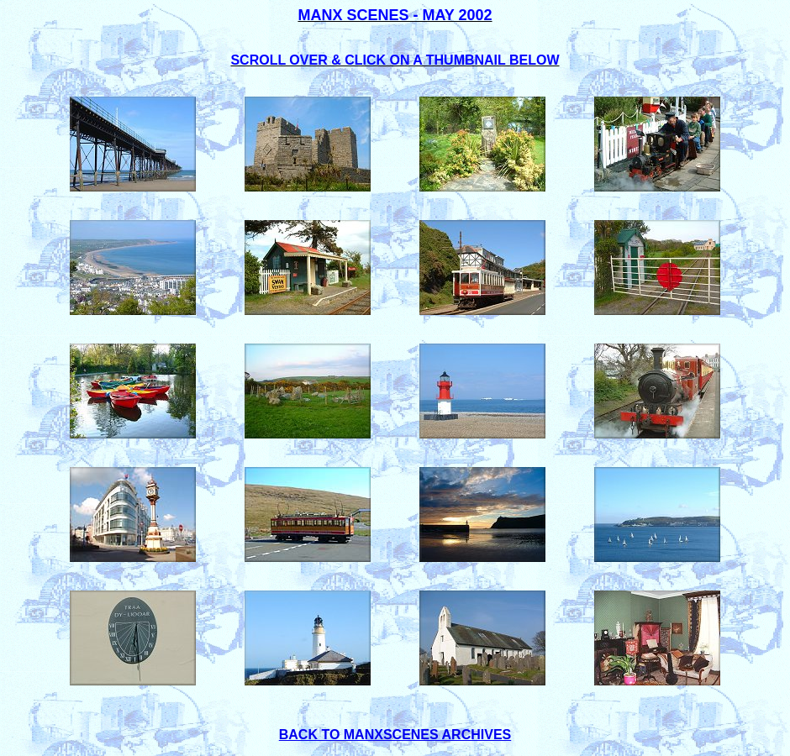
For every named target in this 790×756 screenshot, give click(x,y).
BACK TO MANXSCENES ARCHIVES (395, 734)
